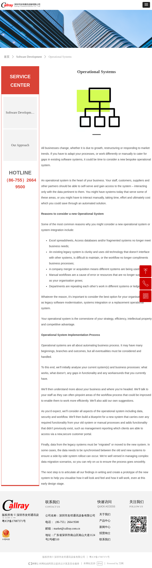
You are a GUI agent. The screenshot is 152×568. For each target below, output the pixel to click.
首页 (7, 56)
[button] (146, 5)
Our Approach (20, 145)
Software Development (20, 112)
